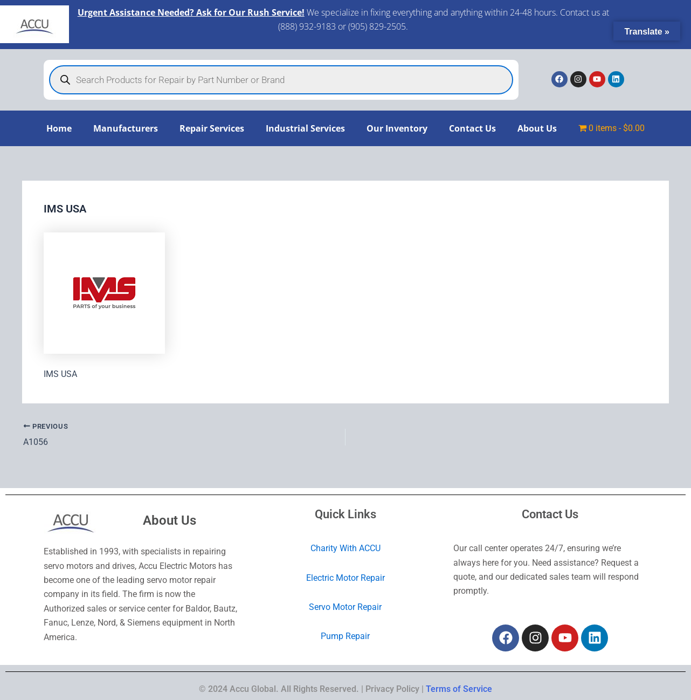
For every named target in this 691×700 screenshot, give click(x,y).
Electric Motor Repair (345, 578)
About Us (537, 128)
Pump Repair (345, 636)
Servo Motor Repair (345, 607)
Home (59, 128)
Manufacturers (125, 128)
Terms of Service (459, 689)
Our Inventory (397, 128)
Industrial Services (305, 128)
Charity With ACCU (345, 548)
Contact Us (472, 128)
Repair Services (211, 128)
